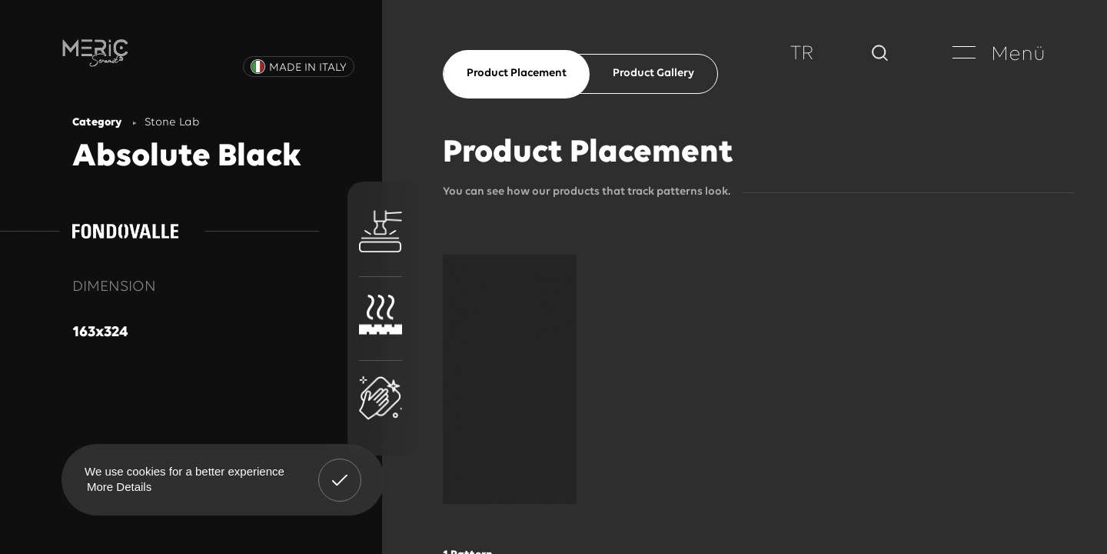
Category (96, 122)
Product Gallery (653, 73)
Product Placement (517, 73)
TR (802, 54)
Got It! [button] (340, 468)
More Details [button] (119, 486)
